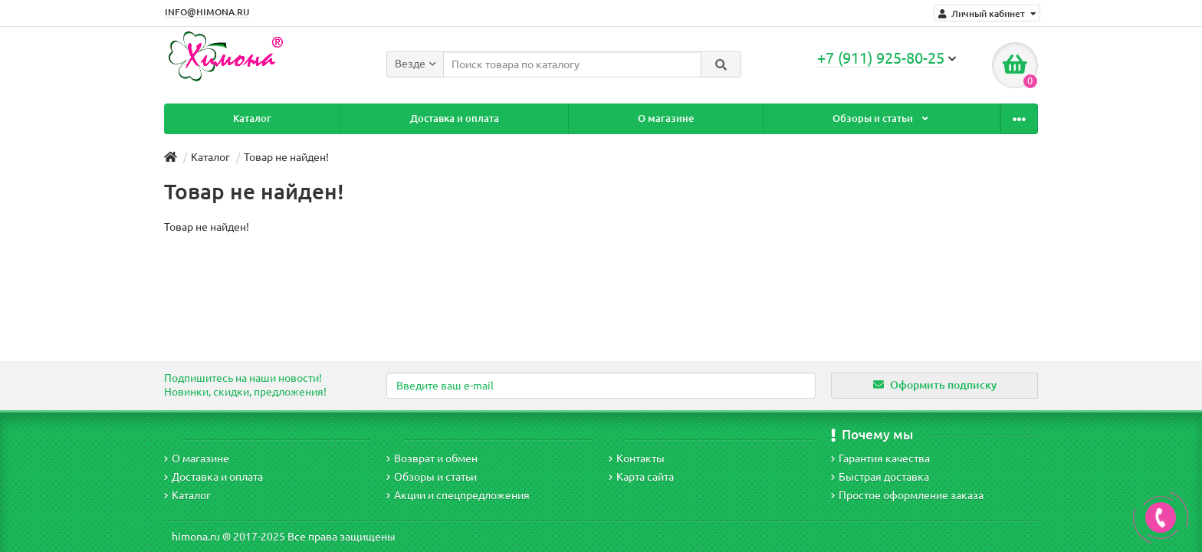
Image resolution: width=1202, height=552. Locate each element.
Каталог (237, 118)
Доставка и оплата (410, 118)
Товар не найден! (286, 157)
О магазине (593, 118)
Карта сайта (641, 477)
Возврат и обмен (432, 458)
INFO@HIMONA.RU (207, 12)
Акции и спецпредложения (458, 495)
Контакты (961, 118)
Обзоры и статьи (779, 118)
